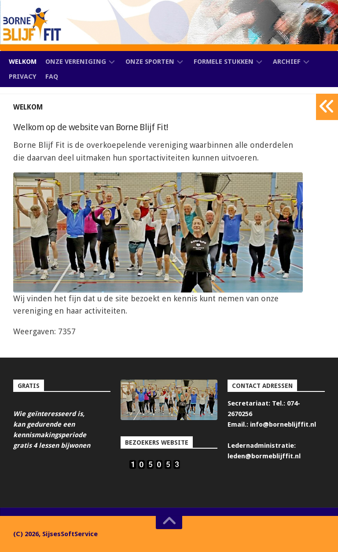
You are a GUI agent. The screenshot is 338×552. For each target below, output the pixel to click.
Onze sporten (149, 62)
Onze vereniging (75, 62)
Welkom (23, 62)
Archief (287, 62)
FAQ (51, 76)
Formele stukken (224, 62)
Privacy (23, 76)
